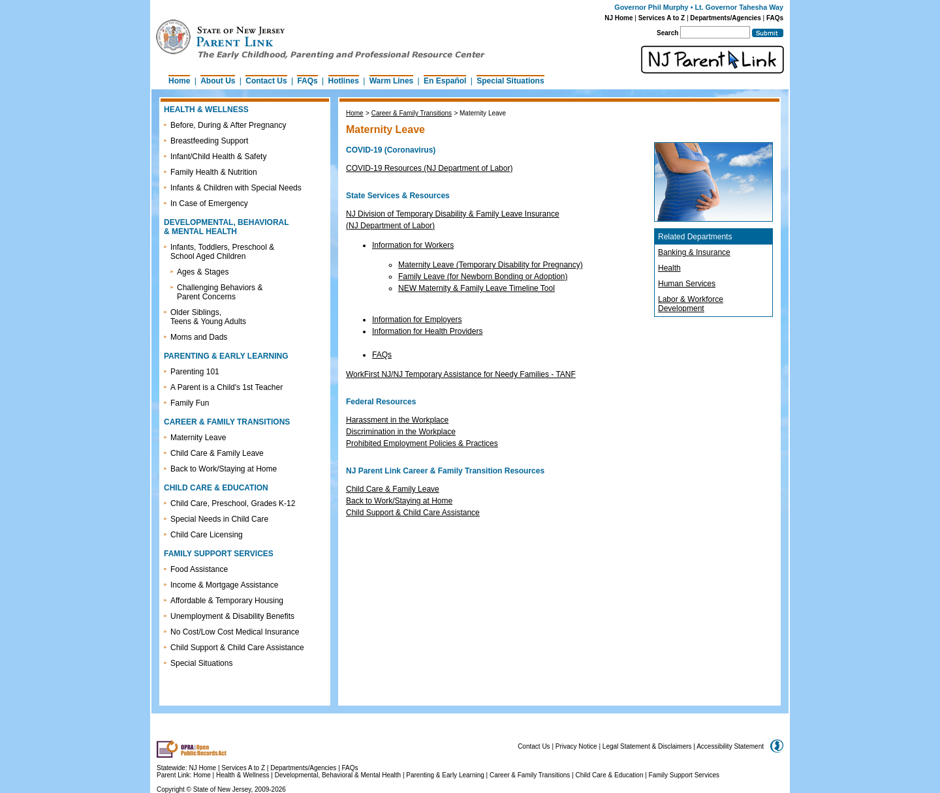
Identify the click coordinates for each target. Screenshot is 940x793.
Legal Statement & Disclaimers (647, 746)
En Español (445, 80)
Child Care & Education (610, 775)
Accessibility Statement (730, 746)
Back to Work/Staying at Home (223, 468)
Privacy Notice (576, 746)
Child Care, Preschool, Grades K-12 (232, 503)
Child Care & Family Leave (217, 453)
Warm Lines (391, 80)
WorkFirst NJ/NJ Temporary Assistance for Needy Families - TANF (461, 374)
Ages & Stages (202, 272)
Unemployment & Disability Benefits (232, 616)
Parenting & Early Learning (445, 775)
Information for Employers (417, 319)
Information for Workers (413, 245)
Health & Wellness (243, 775)
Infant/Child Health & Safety (218, 156)
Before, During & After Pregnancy (228, 125)
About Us (217, 80)
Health (669, 268)
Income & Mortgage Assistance (224, 585)
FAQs (774, 18)
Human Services (686, 283)
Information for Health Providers (427, 331)
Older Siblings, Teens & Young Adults (208, 317)
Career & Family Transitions (411, 113)
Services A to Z (661, 18)
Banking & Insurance (694, 252)
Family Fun (189, 403)
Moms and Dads (198, 337)
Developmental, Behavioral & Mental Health (338, 775)
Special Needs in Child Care (219, 519)
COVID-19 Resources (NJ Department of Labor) (429, 168)
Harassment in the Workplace (397, 420)
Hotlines (343, 80)
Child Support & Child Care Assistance (237, 647)
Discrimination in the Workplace (401, 431)
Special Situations (510, 80)
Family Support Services (684, 775)
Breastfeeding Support (209, 140)
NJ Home (618, 18)
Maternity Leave (198, 437)
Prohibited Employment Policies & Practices (422, 443)
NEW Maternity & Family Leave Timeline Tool (476, 288)
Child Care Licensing (206, 534)
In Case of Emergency (209, 203)
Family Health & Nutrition (213, 172)
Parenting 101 (194, 371)
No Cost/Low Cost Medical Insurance (234, 631)
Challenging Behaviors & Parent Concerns (219, 292)
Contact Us (266, 80)
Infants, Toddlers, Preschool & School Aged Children (222, 252)
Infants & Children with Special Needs (236, 187)
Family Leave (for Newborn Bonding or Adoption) (482, 276)
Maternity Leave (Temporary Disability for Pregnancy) (490, 264)
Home (179, 80)
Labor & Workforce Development (690, 304)
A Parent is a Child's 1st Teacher (226, 387)
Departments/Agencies (725, 18)
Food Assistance (199, 569)
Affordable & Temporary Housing (226, 600)
